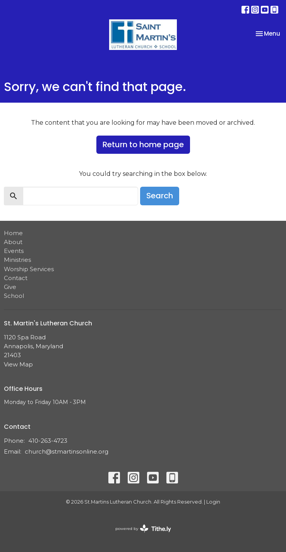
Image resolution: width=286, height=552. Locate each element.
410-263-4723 (47, 440)
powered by (143, 528)
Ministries (17, 259)
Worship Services (29, 269)
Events (14, 251)
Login (213, 502)
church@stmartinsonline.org (66, 451)
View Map (18, 364)
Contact (15, 278)
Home (13, 233)
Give (10, 287)
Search (159, 195)
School (14, 295)
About (13, 242)
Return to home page (143, 144)
